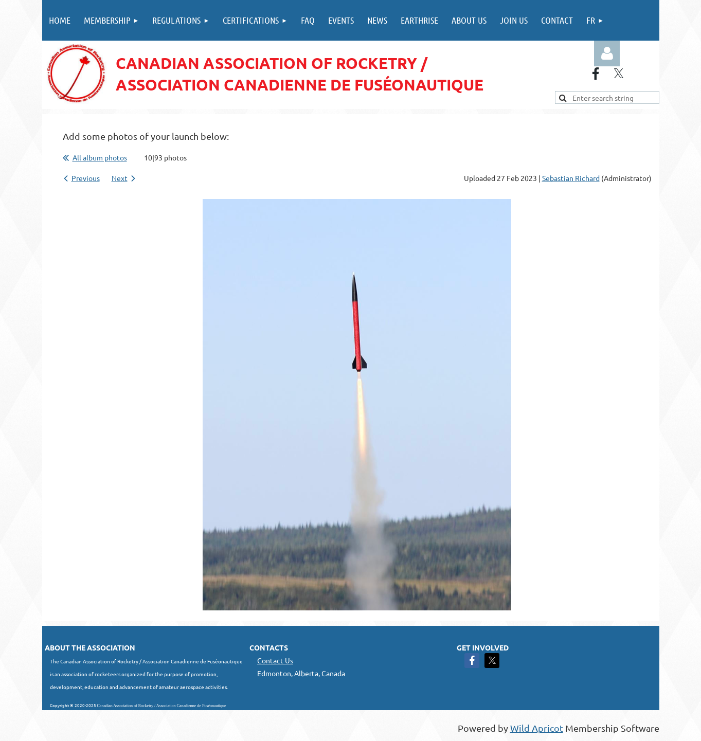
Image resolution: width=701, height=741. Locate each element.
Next (120, 178)
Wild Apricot (536, 727)
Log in (607, 53)
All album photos (100, 157)
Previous (85, 178)
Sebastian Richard (571, 178)
